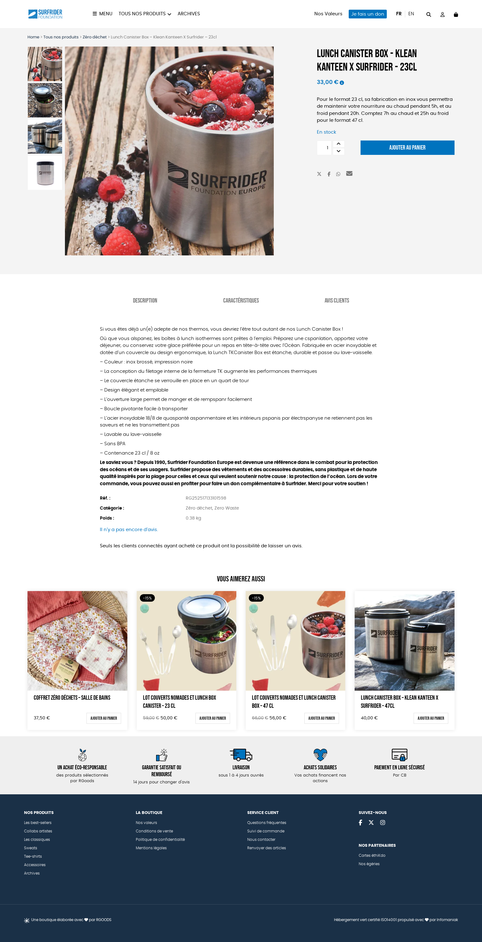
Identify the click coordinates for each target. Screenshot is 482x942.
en (411, 14)
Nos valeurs (146, 823)
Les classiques (37, 839)
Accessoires (35, 865)
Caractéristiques (241, 300)
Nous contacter (261, 839)
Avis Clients (337, 300)
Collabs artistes (38, 831)
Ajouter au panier (407, 147)
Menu (105, 14)
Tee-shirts (33, 856)
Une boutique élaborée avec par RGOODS (71, 920)
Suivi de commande (265, 831)
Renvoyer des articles (266, 848)
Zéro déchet (95, 37)
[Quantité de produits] (324, 148)
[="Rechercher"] (428, 14)
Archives (189, 14)
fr (399, 14)
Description (145, 300)
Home (33, 37)
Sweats (30, 848)
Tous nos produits (142, 14)
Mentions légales (151, 848)
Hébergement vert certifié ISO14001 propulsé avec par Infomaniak (396, 920)
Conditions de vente (154, 831)
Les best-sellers (38, 823)
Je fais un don (367, 14)
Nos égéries (369, 864)
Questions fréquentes (266, 823)
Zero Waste (226, 508)
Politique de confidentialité (160, 839)
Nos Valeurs (328, 14)
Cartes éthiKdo (372, 855)
